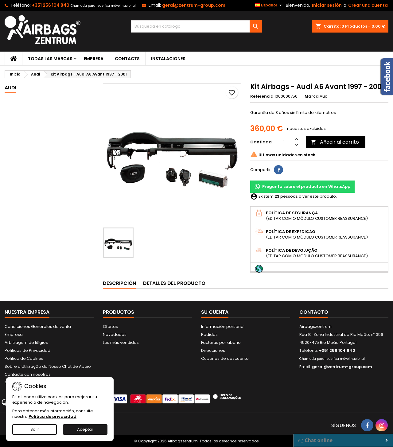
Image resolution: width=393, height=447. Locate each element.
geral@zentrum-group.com (193, 5)
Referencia (262, 96)
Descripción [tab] (119, 283)
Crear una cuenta (368, 5)
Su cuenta (214, 312)
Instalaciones (168, 59)
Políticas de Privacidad (27, 350)
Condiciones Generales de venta (38, 326)
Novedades (114, 334)
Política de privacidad (52, 416)
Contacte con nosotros (28, 374)
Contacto (313, 312)
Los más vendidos (121, 342)
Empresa (93, 59)
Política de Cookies (24, 358)
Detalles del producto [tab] (174, 283)
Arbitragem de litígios (26, 342)
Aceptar (85, 429)
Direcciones (213, 350)
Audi (10, 87)
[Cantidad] (284, 142)
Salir (34, 429)
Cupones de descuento (225, 358)
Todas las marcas (50, 59)
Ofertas (110, 326)
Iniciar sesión (327, 5)
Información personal (222, 326)
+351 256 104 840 (50, 5)
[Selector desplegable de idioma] (269, 5)
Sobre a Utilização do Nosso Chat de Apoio (48, 366)
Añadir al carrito (335, 142)
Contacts (127, 59)
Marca (312, 96)
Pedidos (209, 334)
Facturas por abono (221, 342)
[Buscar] (196, 26)
